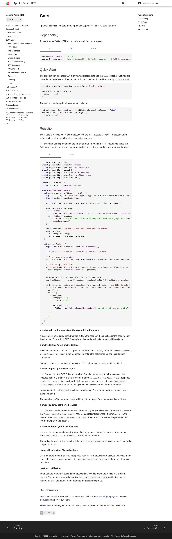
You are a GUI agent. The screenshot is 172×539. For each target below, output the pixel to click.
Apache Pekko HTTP (15, 15)
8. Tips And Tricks (13, 101)
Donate (10, 120)
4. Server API (11, 87)
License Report (12, 29)
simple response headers (77, 456)
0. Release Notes (13, 33)
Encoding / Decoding (16, 61)
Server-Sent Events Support (19, 72)
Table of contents (145, 15)
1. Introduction (12, 36)
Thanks (22, 120)
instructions (45, 500)
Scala (50, 154)
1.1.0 (8, 124)
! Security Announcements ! (17, 25)
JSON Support (14, 65)
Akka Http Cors (79, 505)
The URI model (14, 51)
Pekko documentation (50, 147)
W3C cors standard (106, 26)
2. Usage (10, 40)
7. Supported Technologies (17, 98)
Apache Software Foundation (19, 113)
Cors (10, 83)
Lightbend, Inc (58, 536)
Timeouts (11, 76)
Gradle (72, 48)
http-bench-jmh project (106, 496)
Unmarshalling (14, 58)
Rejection (141, 26)
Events (23, 118)
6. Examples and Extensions (18, 94)
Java (72, 154)
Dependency (143, 18)
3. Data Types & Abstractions (18, 43)
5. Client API (11, 91)
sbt (50, 48)
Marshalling (12, 54)
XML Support (13, 69)
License (10, 115)
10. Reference (12, 109)
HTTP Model (13, 47)
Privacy (10, 118)
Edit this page (49, 513)
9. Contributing (12, 105)
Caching (11, 80)
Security (23, 115)
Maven (93, 48)
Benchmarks (143, 29)
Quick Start (142, 22)
